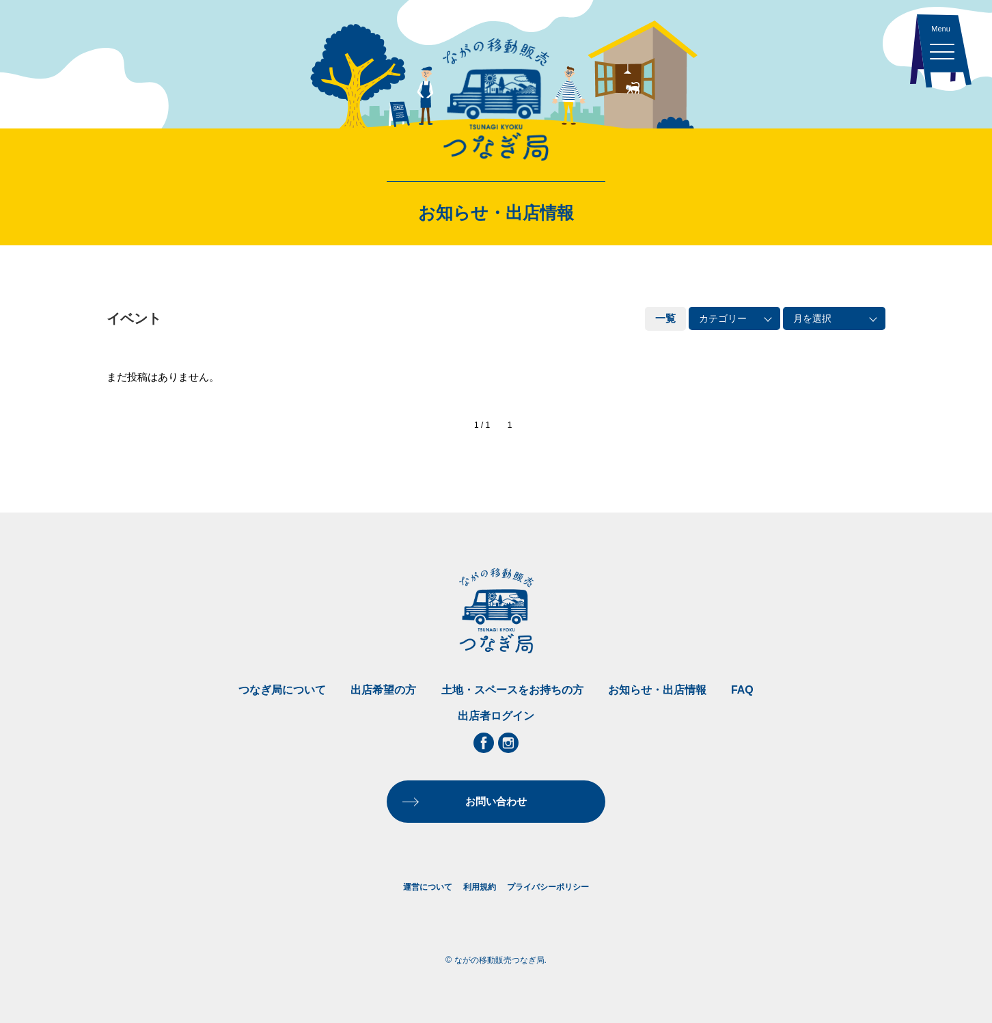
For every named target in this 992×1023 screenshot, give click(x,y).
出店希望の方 (383, 690)
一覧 (665, 318)
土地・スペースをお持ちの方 (512, 690)
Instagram (508, 743)
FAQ (742, 690)
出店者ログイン (496, 716)
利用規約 (479, 887)
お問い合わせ (496, 801)
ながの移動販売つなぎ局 (496, 99)
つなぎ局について (282, 690)
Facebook (483, 743)
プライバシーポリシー (548, 887)
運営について (427, 887)
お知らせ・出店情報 (657, 690)
